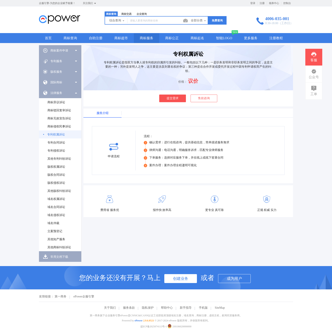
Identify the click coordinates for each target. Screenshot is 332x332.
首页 (48, 38)
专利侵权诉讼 (56, 150)
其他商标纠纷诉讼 (59, 247)
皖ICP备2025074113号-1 (154, 326)
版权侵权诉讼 (56, 182)
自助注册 (95, 38)
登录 (252, 3)
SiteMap (220, 307)
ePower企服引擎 (83, 296)
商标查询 (111, 14)
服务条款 (129, 307)
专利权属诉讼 (56, 134)
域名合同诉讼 (56, 207)
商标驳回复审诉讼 (59, 110)
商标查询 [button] (70, 38)
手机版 (203, 307)
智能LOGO (224, 38)
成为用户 (234, 278)
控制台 (287, 3)
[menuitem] (60, 50)
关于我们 (110, 307)
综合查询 (117, 20)
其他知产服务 (56, 239)
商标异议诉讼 (56, 102)
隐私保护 (148, 307)
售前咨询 (204, 98)
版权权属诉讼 (56, 166)
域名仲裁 (53, 223)
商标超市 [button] (121, 38)
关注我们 (90, 3)
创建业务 (180, 278)
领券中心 (274, 3)
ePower (138, 320)
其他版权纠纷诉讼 (59, 191)
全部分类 (198, 20)
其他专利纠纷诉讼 (59, 158)
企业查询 (142, 14)
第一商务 (60, 296)
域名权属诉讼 (56, 199)
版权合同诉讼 (56, 174)
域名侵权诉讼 (56, 215)
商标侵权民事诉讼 (59, 126)
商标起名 (197, 38)
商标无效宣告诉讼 (59, 118)
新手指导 (186, 307)
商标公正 (172, 38)
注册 (262, 3)
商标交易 (126, 14)
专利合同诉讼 (56, 142)
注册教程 (276, 38)
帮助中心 (167, 307)
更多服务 (250, 38)
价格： (182, 81)
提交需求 (172, 98)
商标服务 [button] (146, 38)
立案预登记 (54, 231)
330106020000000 (179, 326)
